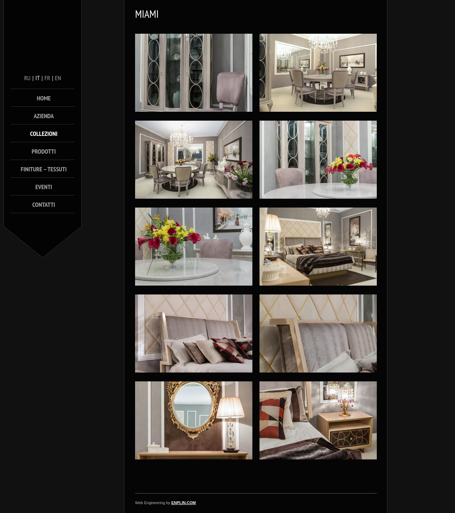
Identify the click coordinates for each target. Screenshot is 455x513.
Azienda (44, 116)
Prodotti (44, 151)
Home (43, 98)
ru (27, 78)
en (58, 78)
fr (47, 78)
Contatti (43, 204)
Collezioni (44, 133)
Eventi (43, 187)
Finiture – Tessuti (43, 169)
